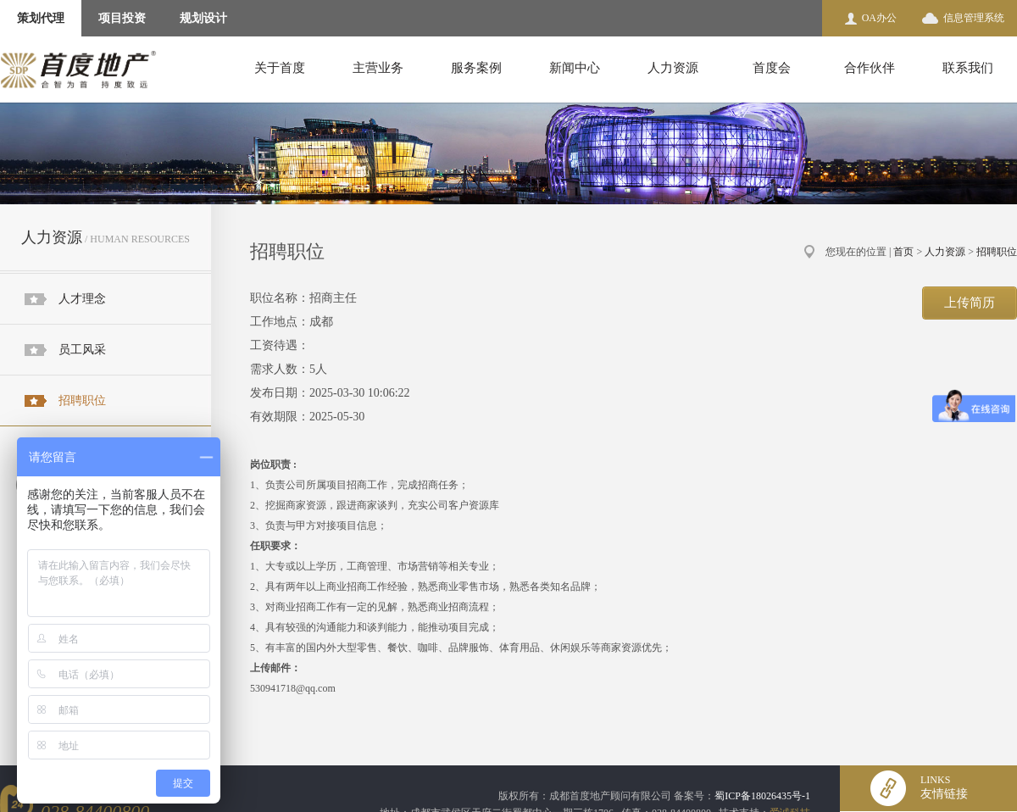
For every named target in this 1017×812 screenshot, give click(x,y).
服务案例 (476, 68)
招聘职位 (82, 400)
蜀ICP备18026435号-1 (762, 796)
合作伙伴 (869, 68)
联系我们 (967, 68)
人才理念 (82, 298)
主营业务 (378, 68)
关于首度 (279, 68)
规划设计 (203, 18)
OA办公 (879, 18)
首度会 (772, 68)
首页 (903, 252)
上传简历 (969, 302)
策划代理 (40, 18)
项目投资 (122, 18)
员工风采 (82, 349)
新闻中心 (574, 68)
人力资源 (672, 68)
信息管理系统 (973, 18)
